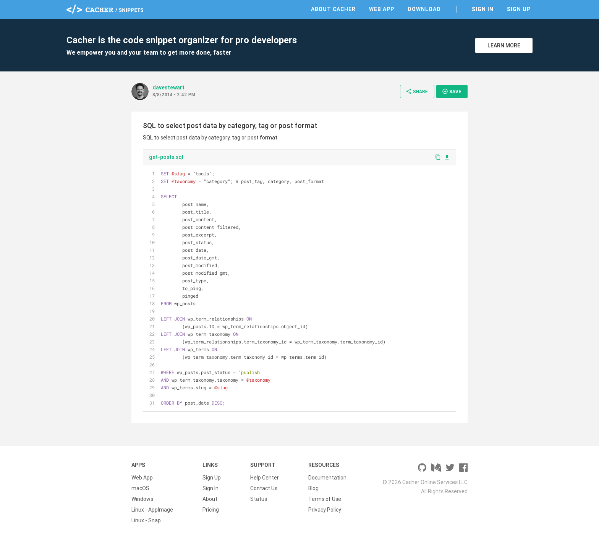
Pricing (210, 509)
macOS (140, 488)
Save (451, 91)
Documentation (327, 477)
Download (424, 9)
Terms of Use (324, 499)
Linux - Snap (146, 520)
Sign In (483, 9)
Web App (381, 9)
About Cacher (333, 9)
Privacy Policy (324, 509)
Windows (142, 499)
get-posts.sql (166, 157)
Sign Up (519, 9)
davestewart (168, 87)
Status (258, 499)
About (209, 499)
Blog (313, 488)
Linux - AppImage (152, 509)
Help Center (264, 477)
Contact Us (263, 488)
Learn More (503, 45)
